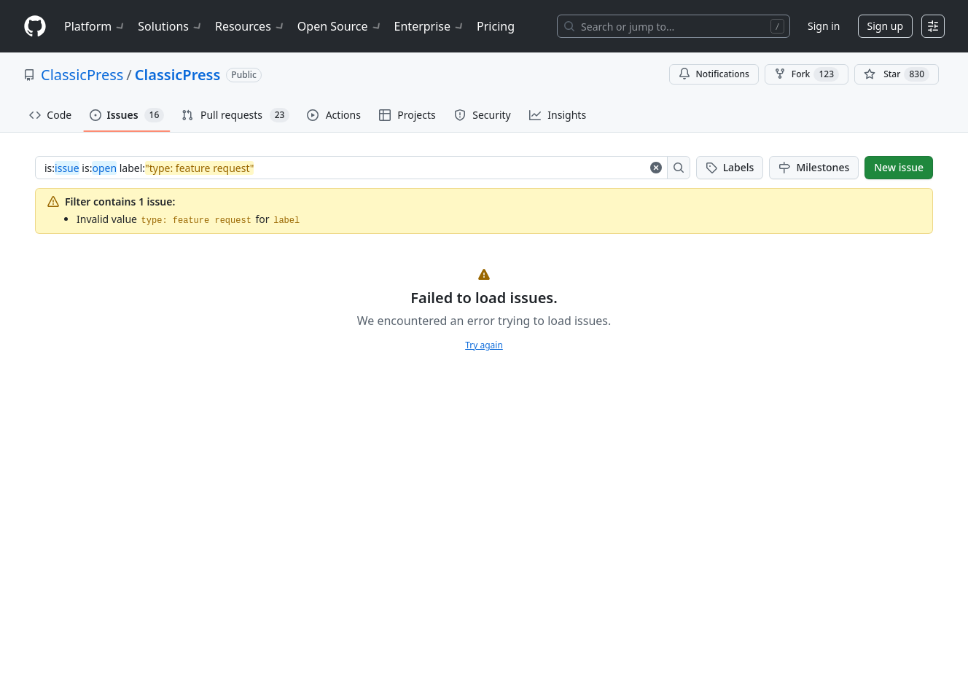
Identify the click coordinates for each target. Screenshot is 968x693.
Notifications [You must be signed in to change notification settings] (714, 74)
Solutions (170, 26)
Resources (250, 26)
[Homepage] (35, 27)
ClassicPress (82, 75)
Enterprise (429, 26)
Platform (95, 26)
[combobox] (345, 168)
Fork (806, 74)
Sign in (824, 26)
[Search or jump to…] (673, 26)
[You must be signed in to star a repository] (896, 74)
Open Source (340, 26)
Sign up (885, 26)
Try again (484, 345)
